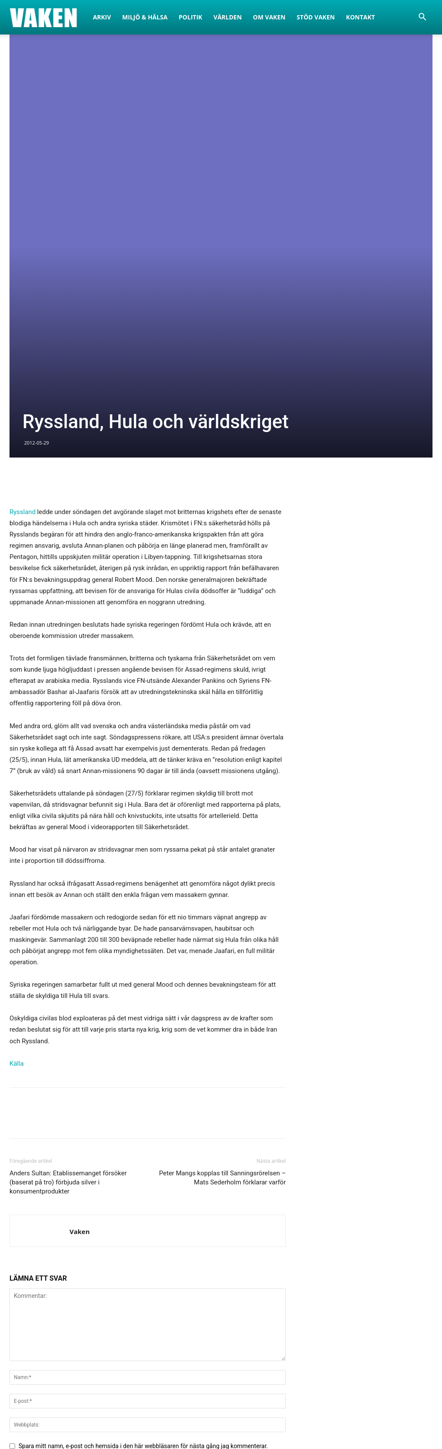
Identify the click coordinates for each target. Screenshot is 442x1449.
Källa (16, 830)
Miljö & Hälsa (144, 17)
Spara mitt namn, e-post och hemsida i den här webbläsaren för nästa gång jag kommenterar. (143, 1212)
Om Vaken (269, 17)
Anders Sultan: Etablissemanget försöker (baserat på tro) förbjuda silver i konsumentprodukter (68, 949)
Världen (228, 17)
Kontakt (360, 17)
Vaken (79, 998)
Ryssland (22, 279)
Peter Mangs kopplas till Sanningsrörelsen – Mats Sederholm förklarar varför (222, 944)
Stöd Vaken (316, 17)
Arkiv (102, 17)
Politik (190, 17)
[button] (422, 18)
